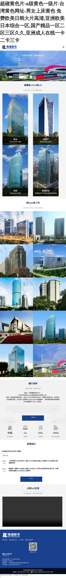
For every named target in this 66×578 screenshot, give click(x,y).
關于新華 (4, 544)
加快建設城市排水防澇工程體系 (12, 453)
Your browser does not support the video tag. (32, 516)
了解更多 (33, 417)
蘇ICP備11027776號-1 (24, 576)
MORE (31, 480)
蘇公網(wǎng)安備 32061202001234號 (42, 576)
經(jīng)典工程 (13, 544)
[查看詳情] (5, 457)
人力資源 (21, 544)
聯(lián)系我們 (29, 544)
